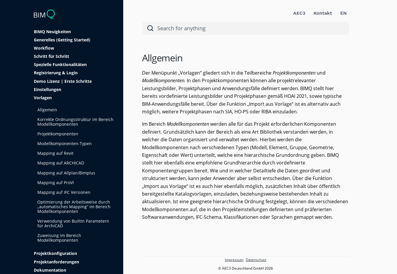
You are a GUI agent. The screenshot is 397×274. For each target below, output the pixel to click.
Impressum (234, 259)
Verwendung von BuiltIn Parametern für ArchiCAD (73, 223)
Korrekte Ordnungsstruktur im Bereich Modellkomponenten (75, 122)
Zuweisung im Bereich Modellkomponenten (59, 238)
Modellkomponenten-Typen (64, 143)
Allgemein (47, 109)
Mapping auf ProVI (55, 182)
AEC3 (299, 13)
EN (343, 13)
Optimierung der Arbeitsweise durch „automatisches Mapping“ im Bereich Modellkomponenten (74, 206)
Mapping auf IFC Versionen (64, 192)
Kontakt (322, 13)
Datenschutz (256, 259)
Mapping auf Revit (55, 153)
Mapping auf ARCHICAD (60, 163)
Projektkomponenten (57, 134)
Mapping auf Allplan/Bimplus (66, 173)
